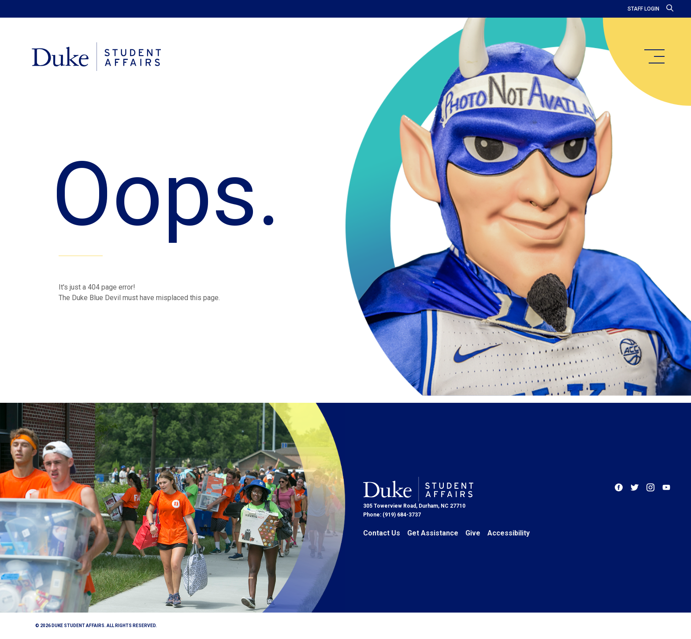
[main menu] (654, 56)
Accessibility (508, 533)
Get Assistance (432, 533)
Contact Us (381, 533)
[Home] (96, 57)
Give (472, 533)
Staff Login (643, 9)
